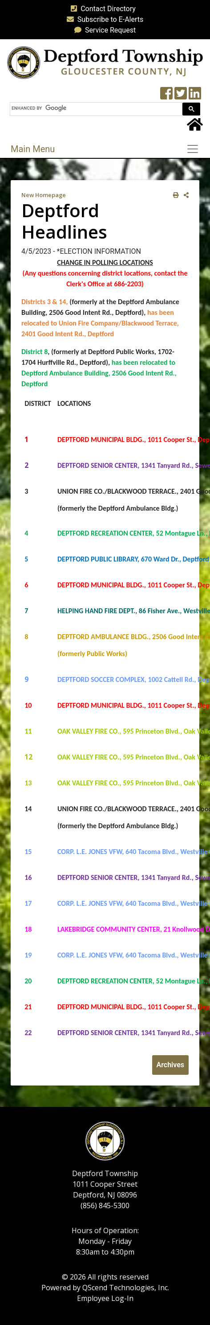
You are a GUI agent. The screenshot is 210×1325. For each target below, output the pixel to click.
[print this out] (174, 195)
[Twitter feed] (180, 96)
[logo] (105, 62)
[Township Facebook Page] (166, 96)
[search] (95, 108)
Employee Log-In (105, 1298)
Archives (170, 1065)
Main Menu (33, 149)
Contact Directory (101, 8)
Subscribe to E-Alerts (103, 19)
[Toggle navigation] (195, 148)
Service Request (103, 30)
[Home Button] (195, 127)
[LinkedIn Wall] (195, 96)
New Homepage (43, 195)
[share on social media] (184, 195)
